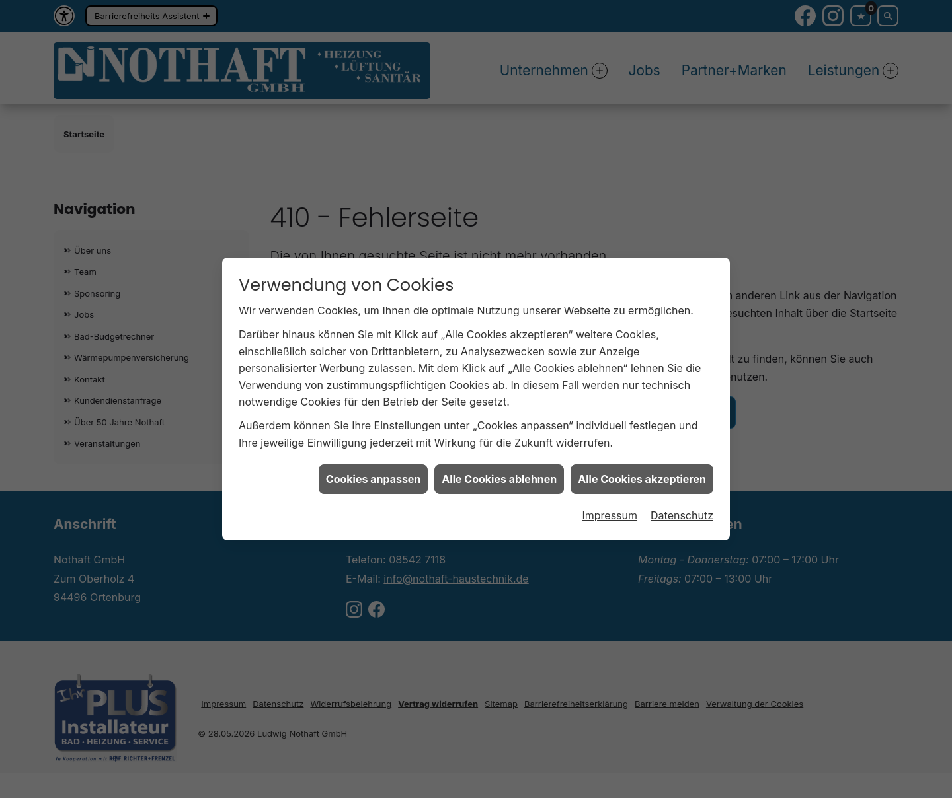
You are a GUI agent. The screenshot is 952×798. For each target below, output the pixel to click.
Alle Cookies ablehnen (499, 475)
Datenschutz (682, 510)
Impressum (609, 510)
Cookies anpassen (373, 475)
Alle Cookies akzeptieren (642, 475)
